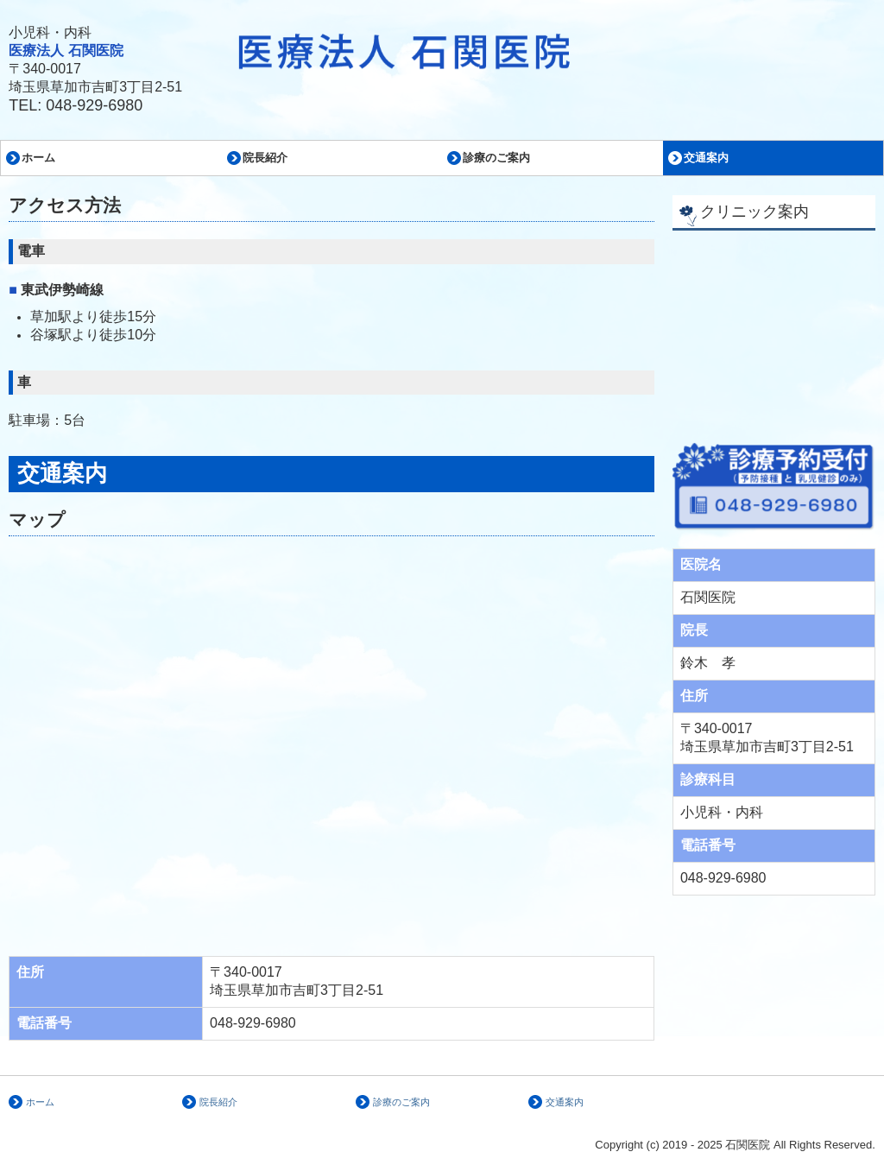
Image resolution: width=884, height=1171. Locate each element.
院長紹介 (265, 157)
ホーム (38, 157)
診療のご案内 (496, 157)
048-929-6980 (94, 105)
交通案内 (706, 157)
